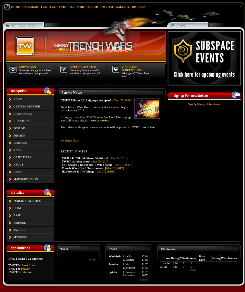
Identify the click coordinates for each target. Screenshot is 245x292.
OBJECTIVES (22, 157)
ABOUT (18, 164)
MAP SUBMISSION (25, 179)
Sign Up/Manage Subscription (204, 104)
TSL (72, 6)
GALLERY (122, 6)
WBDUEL (19, 222)
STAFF (17, 150)
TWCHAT (107, 6)
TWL (52, 6)
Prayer (25, 268)
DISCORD (138, 6)
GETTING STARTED (26, 106)
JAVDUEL (19, 229)
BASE (17, 215)
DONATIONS (21, 121)
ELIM (17, 208)
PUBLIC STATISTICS (27, 200)
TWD (44, 6)
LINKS (17, 171)
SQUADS (19, 135)
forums (105, 120)
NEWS (17, 99)
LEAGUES (20, 142)
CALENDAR (30, 6)
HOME (15, 6)
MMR (80, 6)
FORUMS (93, 6)
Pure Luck (28, 265)
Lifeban (26, 272)
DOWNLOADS (22, 113)
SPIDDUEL (20, 237)
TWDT (62, 6)
